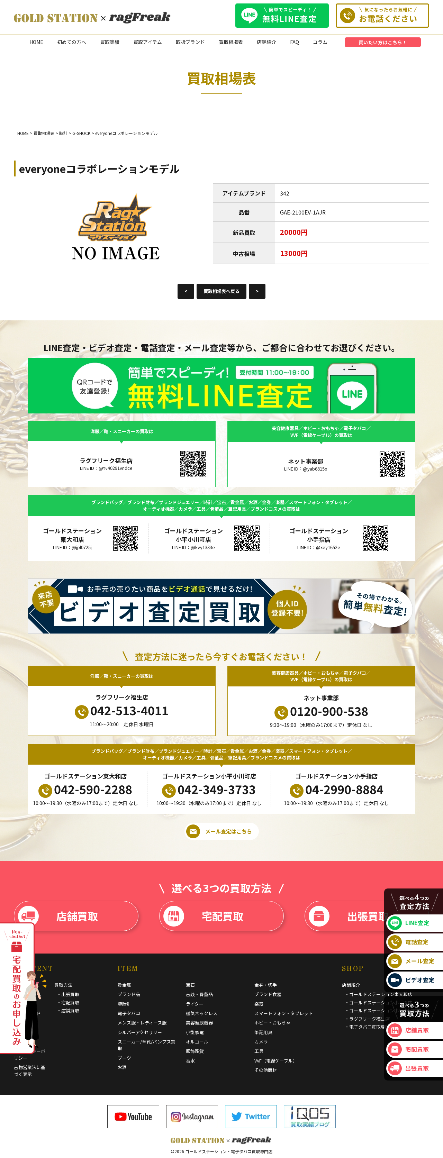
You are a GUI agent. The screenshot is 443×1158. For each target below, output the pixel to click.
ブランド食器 (267, 994)
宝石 (190, 985)
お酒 (122, 1067)
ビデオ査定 (411, 980)
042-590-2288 (85, 789)
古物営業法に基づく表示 (29, 1070)
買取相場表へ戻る (221, 291)
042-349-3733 (209, 789)
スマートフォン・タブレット (283, 1013)
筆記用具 (263, 1032)
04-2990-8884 (336, 789)
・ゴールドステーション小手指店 (378, 1002)
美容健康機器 (199, 1022)
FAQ (294, 41)
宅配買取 (203, 916)
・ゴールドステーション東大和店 (378, 994)
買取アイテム (147, 41)
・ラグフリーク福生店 (367, 1018)
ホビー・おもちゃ (272, 1022)
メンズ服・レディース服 (142, 1022)
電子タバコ (129, 1013)
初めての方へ (71, 41)
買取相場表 (231, 41)
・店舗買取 (68, 1010)
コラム (320, 41)
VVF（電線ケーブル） (275, 1060)
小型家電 (195, 1032)
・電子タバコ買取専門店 (369, 1026)
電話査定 (408, 942)
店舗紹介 (266, 41)
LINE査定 (409, 923)
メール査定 (411, 961)
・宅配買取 (68, 1002)
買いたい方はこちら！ (383, 42)
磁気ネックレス (201, 1013)
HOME (36, 41)
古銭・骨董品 (199, 994)
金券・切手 (265, 985)
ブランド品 (129, 994)
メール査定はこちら (219, 831)
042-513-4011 (122, 710)
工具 (258, 1051)
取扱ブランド (190, 41)
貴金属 (124, 985)
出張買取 (349, 916)
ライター (195, 1004)
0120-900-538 (321, 711)
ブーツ (124, 1058)
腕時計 (124, 1004)
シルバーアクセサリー (140, 1032)
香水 (190, 1060)
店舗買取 (58, 916)
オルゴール (197, 1041)
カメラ (261, 1041)
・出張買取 (68, 994)
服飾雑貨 (195, 1051)
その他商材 (265, 1070)
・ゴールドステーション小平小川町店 (383, 1010)
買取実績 (109, 41)
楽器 (258, 1004)
